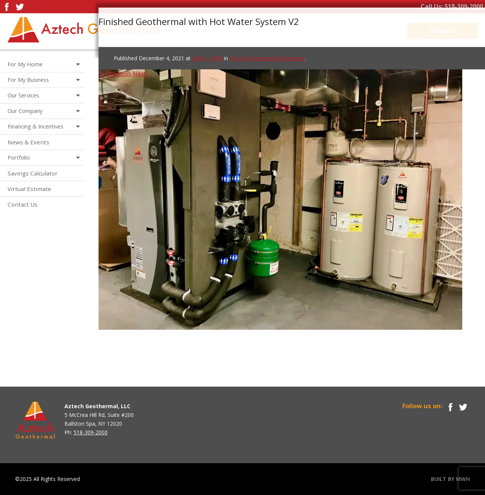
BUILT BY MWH (450, 478)
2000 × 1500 (207, 58)
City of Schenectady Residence (267, 58)
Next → (143, 73)
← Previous (115, 73)
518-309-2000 (463, 6)
